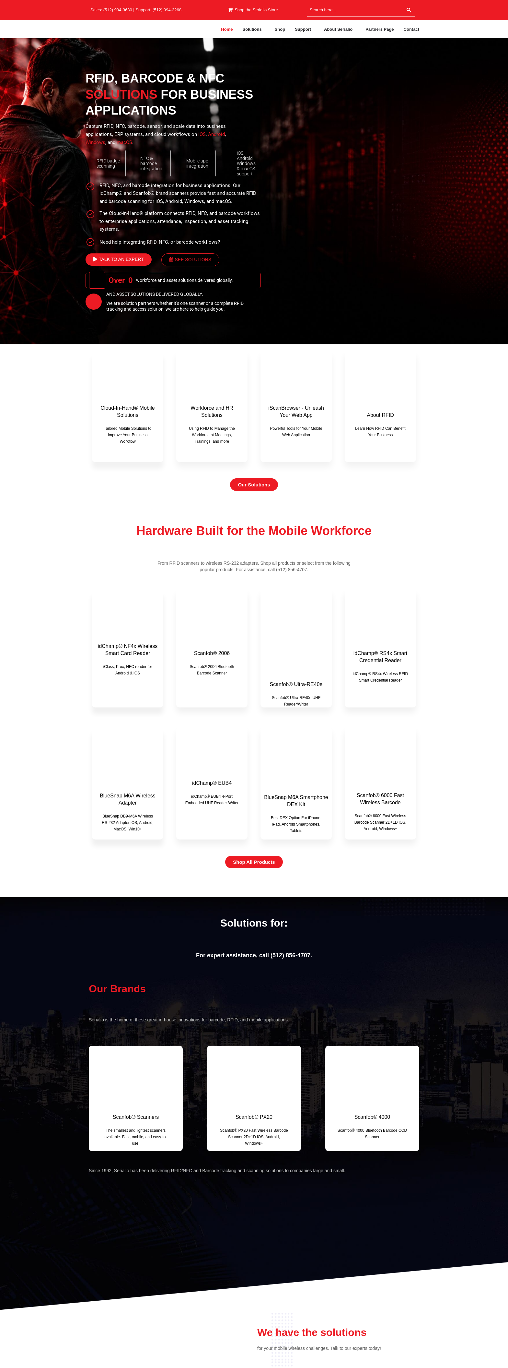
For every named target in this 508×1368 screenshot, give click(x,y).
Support (303, 29)
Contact (411, 29)
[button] (253, 29)
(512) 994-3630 (117, 9)
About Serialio (338, 29)
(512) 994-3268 (167, 9)
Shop (280, 29)
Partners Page (379, 29)
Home (227, 29)
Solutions (251, 29)
